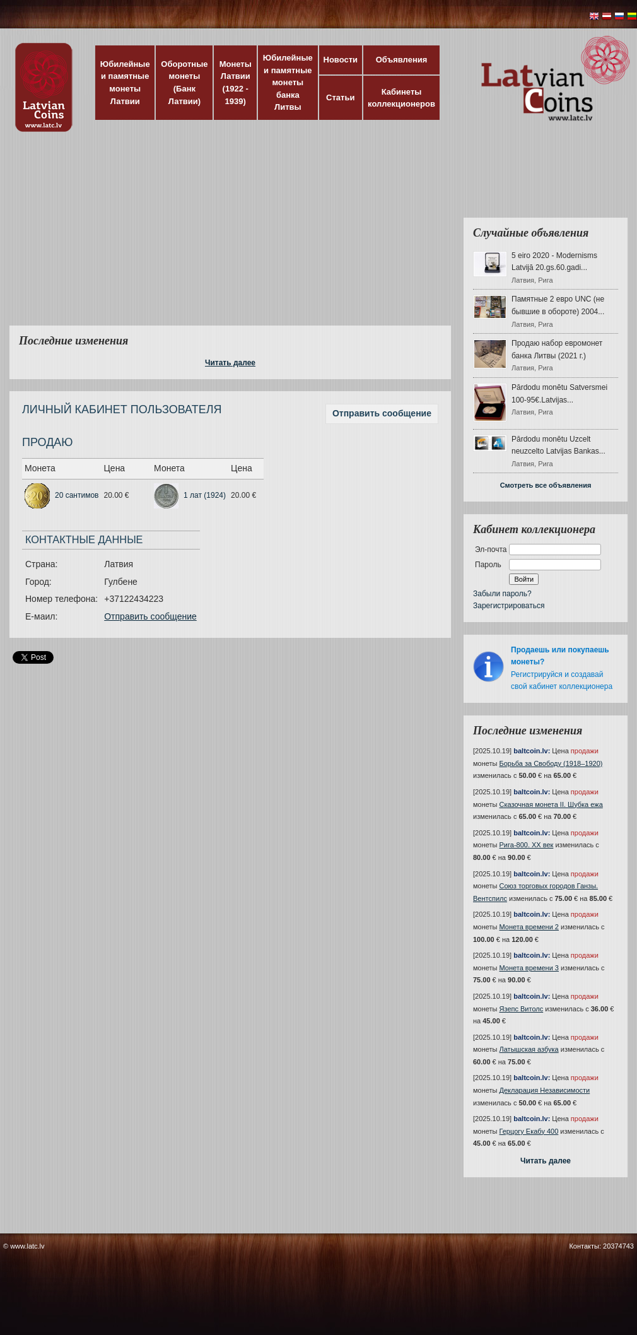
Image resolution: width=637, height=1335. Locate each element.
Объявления (402, 59)
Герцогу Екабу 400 (529, 1131)
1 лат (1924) (205, 495)
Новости (341, 59)
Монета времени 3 (529, 968)
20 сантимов (76, 495)
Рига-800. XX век (527, 845)
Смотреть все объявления (546, 485)
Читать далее (230, 362)
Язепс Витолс (522, 1009)
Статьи (340, 97)
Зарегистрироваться (508, 605)
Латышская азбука (529, 1049)
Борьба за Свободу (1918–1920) (551, 763)
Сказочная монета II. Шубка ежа (551, 804)
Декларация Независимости (545, 1090)
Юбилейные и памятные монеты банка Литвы (288, 82)
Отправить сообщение (381, 413)
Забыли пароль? (502, 593)
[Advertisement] (246, 236)
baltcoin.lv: (531, 751)
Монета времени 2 (529, 927)
